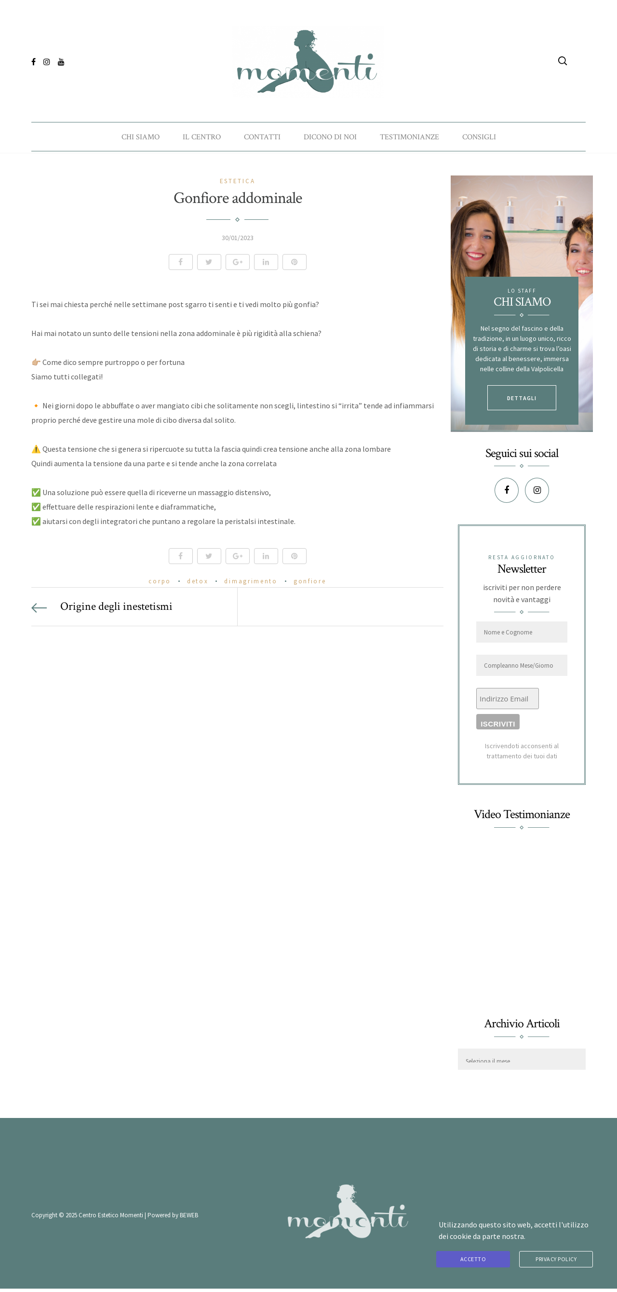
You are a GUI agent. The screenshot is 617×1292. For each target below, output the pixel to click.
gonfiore (310, 583)
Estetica (237, 184)
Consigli (479, 135)
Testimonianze (409, 135)
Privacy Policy (556, 1259)
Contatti (262, 135)
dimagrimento (250, 583)
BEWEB (189, 1218)
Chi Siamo (140, 135)
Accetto (473, 1259)
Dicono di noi (330, 135)
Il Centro (202, 135)
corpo (159, 583)
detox (198, 583)
